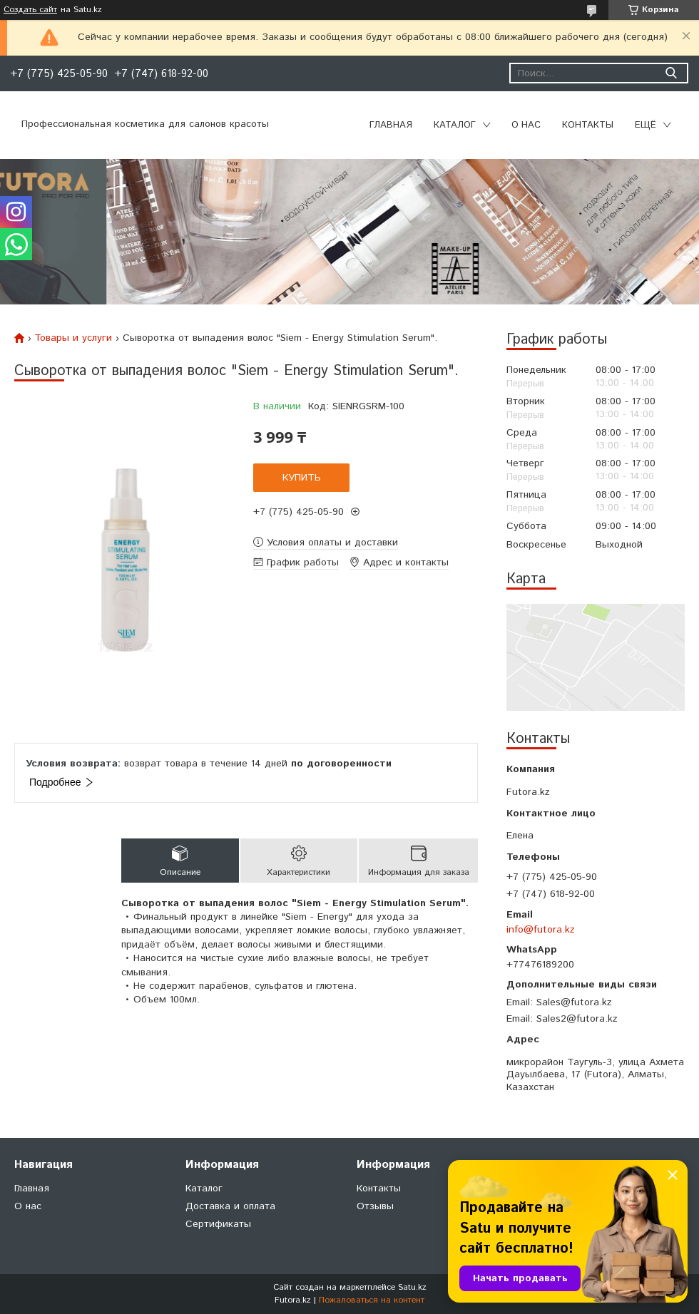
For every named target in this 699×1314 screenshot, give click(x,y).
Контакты (587, 125)
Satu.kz (412, 1287)
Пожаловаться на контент (371, 1300)
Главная (390, 125)
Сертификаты (218, 1224)
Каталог (455, 125)
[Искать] (671, 73)
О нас (526, 125)
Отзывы (375, 1206)
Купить (301, 478)
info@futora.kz (540, 930)
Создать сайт (30, 10)
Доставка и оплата (230, 1206)
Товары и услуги (73, 338)
